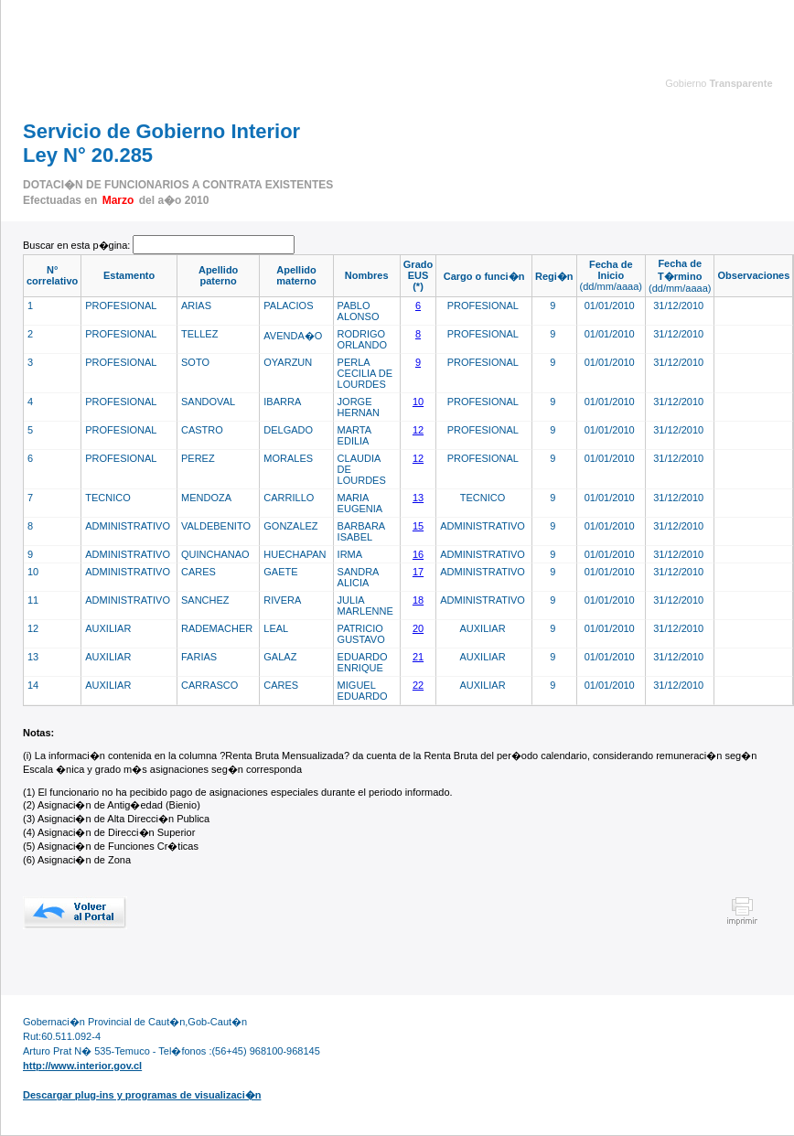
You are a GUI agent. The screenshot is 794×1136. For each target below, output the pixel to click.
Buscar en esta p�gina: (78, 245)
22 (418, 685)
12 (418, 429)
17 (418, 571)
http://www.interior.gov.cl (82, 1065)
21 (418, 656)
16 (418, 554)
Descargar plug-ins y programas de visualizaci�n (142, 1094)
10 (418, 401)
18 (418, 600)
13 (418, 497)
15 (418, 525)
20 (418, 628)
